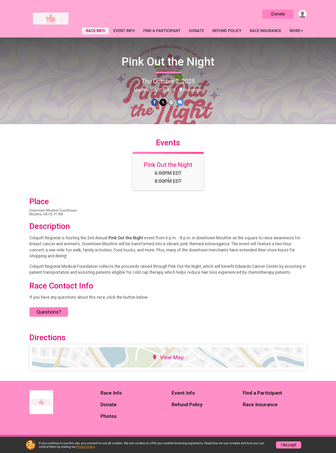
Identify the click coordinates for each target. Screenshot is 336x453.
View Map (168, 361)
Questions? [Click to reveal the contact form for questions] (49, 315)
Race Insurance (265, 30)
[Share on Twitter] (163, 102)
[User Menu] (302, 14)
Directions (192, 90)
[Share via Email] (171, 102)
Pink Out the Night (168, 61)
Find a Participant (162, 30)
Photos (109, 420)
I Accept (288, 445)
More (295, 30)
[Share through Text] (180, 102)
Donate (278, 13)
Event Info (124, 30)
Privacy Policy (86, 446)
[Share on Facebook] (154, 102)
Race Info (95, 30)
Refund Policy (226, 30)
